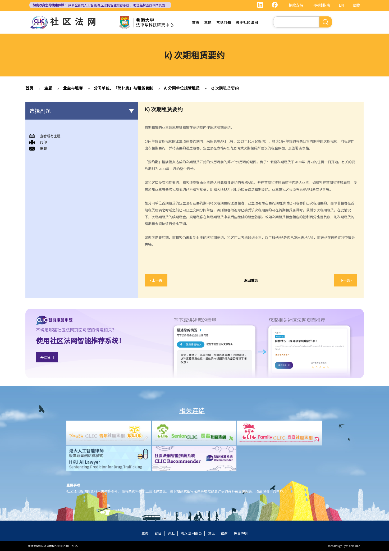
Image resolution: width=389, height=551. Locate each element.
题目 (158, 533)
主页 (144, 533)
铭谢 (224, 533)
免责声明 (241, 533)
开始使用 (47, 357)
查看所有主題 (50, 135)
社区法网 (75, 21)
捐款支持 (296, 5)
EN (341, 5)
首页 (195, 22)
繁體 (356, 5)
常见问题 (223, 22)
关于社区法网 (247, 22)
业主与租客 (73, 88)
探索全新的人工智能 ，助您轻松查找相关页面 (99, 5)
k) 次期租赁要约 (224, 88)
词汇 (171, 533)
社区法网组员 (191, 533)
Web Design (335, 546)
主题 (208, 22)
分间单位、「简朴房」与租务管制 (123, 88)
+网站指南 (321, 5)
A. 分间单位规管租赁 (182, 88)
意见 (211, 533)
